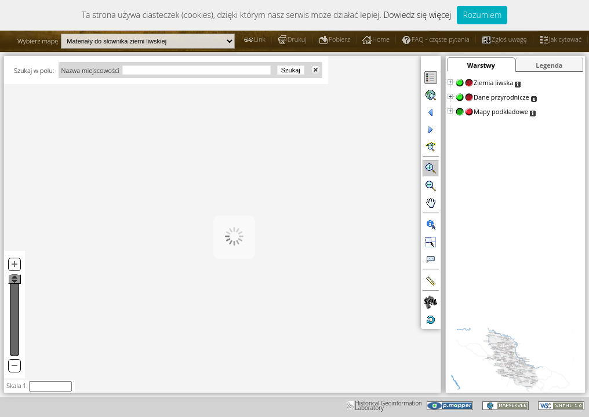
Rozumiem (482, 14)
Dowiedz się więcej (417, 14)
